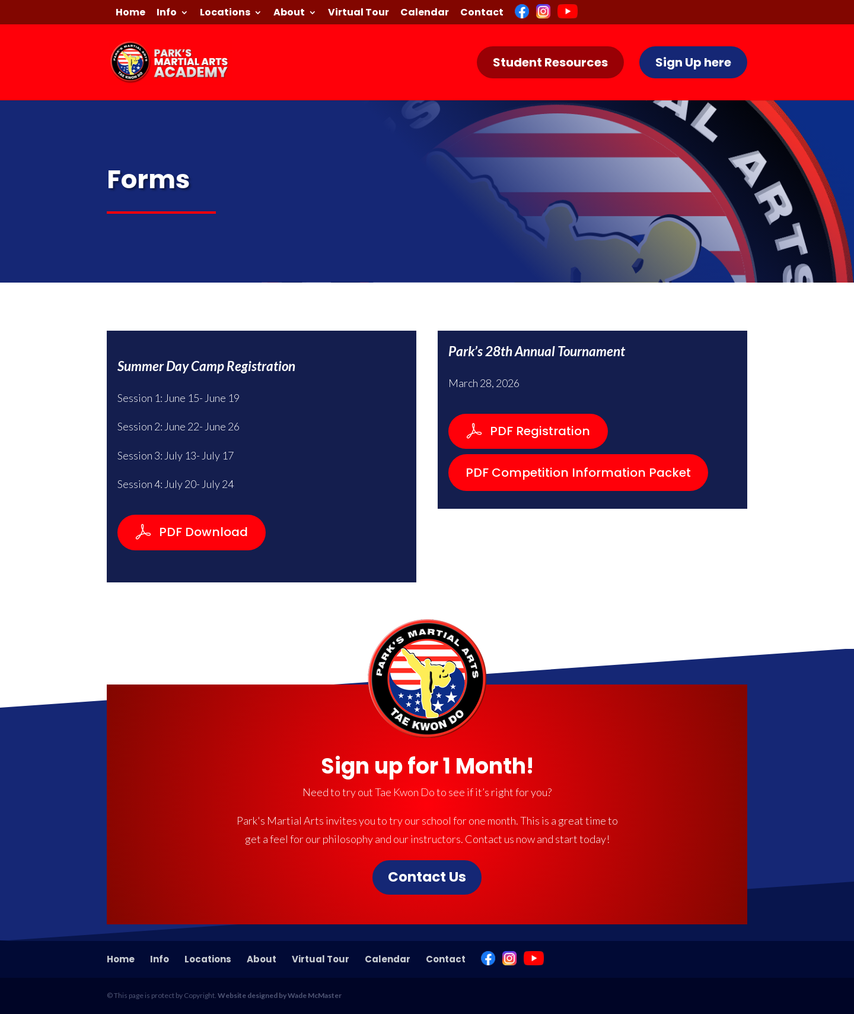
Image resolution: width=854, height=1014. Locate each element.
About (289, 13)
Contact (482, 13)
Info (167, 13)
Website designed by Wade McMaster (280, 995)
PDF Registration (540, 431)
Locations (225, 13)
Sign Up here (693, 62)
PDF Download (203, 532)
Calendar (424, 13)
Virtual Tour (358, 13)
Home (130, 13)
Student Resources (550, 62)
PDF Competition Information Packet (578, 472)
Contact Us (427, 876)
